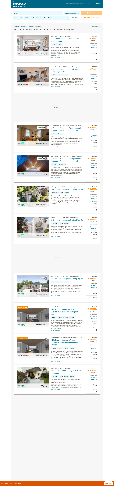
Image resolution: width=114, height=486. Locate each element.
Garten (58, 18)
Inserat (97, 3)
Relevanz (95, 26)
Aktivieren (108, 483)
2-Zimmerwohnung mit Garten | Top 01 (67, 220)
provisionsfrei (74, 17)
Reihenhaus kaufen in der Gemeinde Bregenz (27, 465)
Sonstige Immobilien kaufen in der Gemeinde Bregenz (30, 453)
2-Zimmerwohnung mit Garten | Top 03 (67, 189)
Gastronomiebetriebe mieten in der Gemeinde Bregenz (30, 449)
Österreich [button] (88, 3)
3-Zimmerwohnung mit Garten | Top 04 (67, 279)
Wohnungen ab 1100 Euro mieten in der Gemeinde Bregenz (32, 472)
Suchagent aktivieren (91, 17)
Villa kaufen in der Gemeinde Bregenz (25, 469)
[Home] (19, 4)
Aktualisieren (91, 13)
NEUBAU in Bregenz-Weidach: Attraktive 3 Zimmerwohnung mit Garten (64, 311)
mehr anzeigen (55, 57)
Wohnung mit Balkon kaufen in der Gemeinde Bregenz (30, 461)
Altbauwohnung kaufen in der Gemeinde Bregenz (28, 457)
